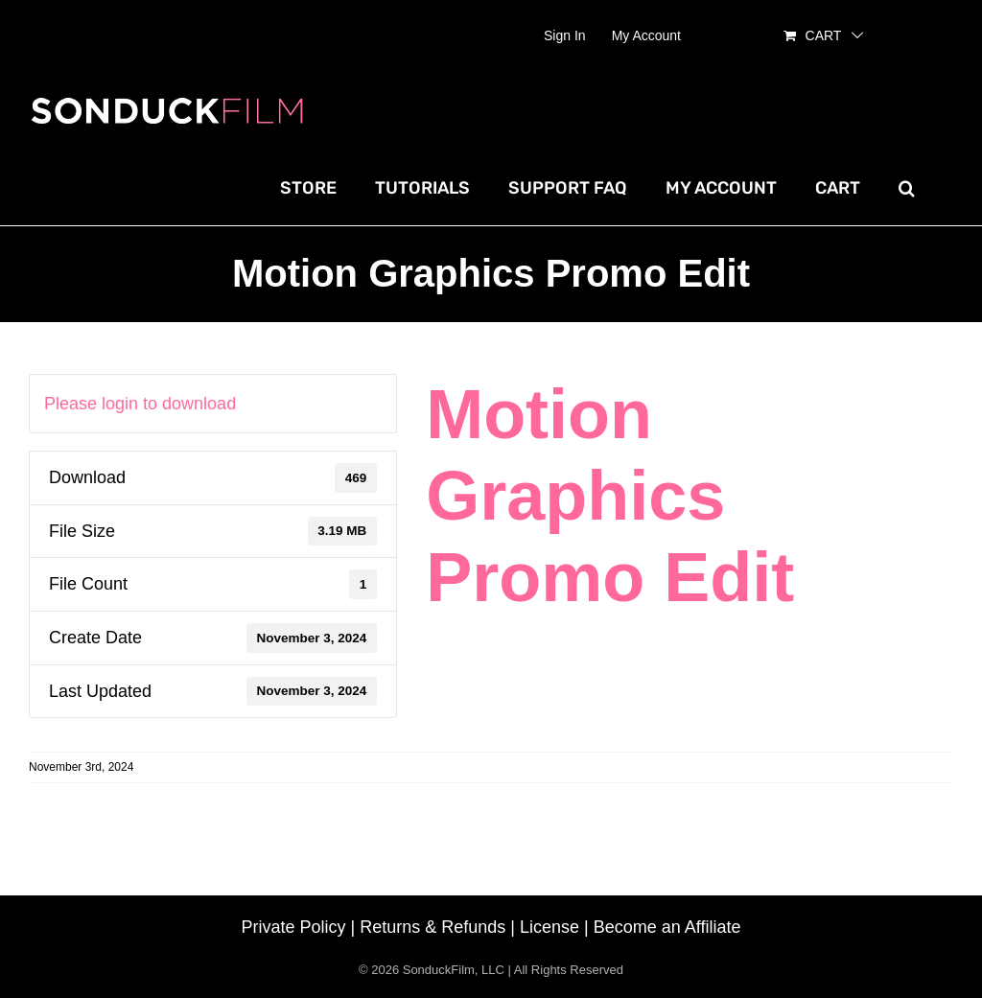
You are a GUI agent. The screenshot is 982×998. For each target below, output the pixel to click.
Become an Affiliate (667, 927)
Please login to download (140, 403)
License (549, 927)
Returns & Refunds (432, 927)
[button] (907, 187)
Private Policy (294, 927)
